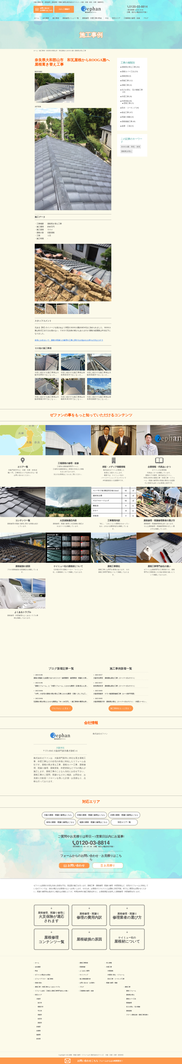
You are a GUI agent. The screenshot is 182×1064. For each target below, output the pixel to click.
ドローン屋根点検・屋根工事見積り (137, 1015)
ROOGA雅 (125, 147)
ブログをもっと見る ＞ (61, 708)
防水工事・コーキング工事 (116, 979)
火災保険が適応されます (51, 917)
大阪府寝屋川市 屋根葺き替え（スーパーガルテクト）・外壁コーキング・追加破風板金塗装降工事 (129, 702)
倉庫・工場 (126, 126)
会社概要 (45, 18)
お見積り (108, 865)
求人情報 (109, 963)
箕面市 (40, 1023)
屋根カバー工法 (128, 71)
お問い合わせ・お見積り (87, 983)
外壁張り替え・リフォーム (116, 975)
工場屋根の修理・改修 (132, 18)
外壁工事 (125, 96)
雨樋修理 (129, 1003)
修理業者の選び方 (127, 915)
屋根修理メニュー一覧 (70, 18)
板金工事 (125, 112)
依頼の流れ (38, 983)
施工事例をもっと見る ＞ (120, 708)
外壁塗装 (125, 101)
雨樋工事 (125, 81)
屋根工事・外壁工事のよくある (47, 987)
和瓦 (133, 147)
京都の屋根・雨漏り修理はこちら (91, 815)
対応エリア (116, 18)
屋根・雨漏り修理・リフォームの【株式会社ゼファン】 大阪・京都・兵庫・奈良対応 (96, 1055)
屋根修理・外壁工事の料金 (92, 18)
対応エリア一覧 (124, 822)
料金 (36, 971)
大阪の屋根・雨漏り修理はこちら (58, 815)
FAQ (107, 18)
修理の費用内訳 (89, 915)
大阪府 (38, 999)
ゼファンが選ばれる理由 (42, 975)
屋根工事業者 (84, 963)
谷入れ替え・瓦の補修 (133, 1007)
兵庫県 (38, 1031)
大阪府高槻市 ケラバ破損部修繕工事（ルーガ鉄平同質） (114, 694)
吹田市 (40, 1019)
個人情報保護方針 (85, 979)
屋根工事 (127, 987)
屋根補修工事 (127, 121)
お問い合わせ (74, 865)
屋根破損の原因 (89, 939)
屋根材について (127, 939)
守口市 (40, 1011)
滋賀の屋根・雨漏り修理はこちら (93, 822)
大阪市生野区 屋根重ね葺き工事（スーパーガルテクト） (114, 678)
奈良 (138, 147)
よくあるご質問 (84, 971)
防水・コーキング (129, 108)
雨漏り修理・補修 (111, 983)
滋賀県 (38, 1035)
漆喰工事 (125, 85)
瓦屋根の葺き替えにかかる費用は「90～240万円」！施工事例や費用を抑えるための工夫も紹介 (68, 702)
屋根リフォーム (131, 991)
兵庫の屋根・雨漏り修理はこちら (124, 815)
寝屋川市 (40, 1007)
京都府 (38, 1027)
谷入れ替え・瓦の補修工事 (132, 90)
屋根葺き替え (126, 151)
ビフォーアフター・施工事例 (44, 979)
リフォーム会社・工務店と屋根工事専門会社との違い (51, 991)
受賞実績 (82, 967)
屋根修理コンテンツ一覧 (51, 939)
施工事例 (55, 18)
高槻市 (40, 1015)
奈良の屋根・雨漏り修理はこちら (60, 822)
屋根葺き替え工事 (129, 67)
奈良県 (38, 1039)
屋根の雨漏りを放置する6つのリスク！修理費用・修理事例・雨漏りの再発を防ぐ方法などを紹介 (69, 678)
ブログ (145, 18)
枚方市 (40, 1003)
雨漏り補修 (126, 117)
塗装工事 (127, 103)
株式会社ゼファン (100, 734)
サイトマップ (84, 975)
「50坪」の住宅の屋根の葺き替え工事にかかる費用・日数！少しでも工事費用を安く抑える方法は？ (70, 694)
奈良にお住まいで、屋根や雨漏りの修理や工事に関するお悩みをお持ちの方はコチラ (69, 340)
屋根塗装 (125, 76)
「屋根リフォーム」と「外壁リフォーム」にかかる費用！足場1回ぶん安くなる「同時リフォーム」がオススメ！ (75, 686)
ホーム (36, 18)
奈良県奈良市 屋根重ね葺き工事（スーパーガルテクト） (114, 686)
